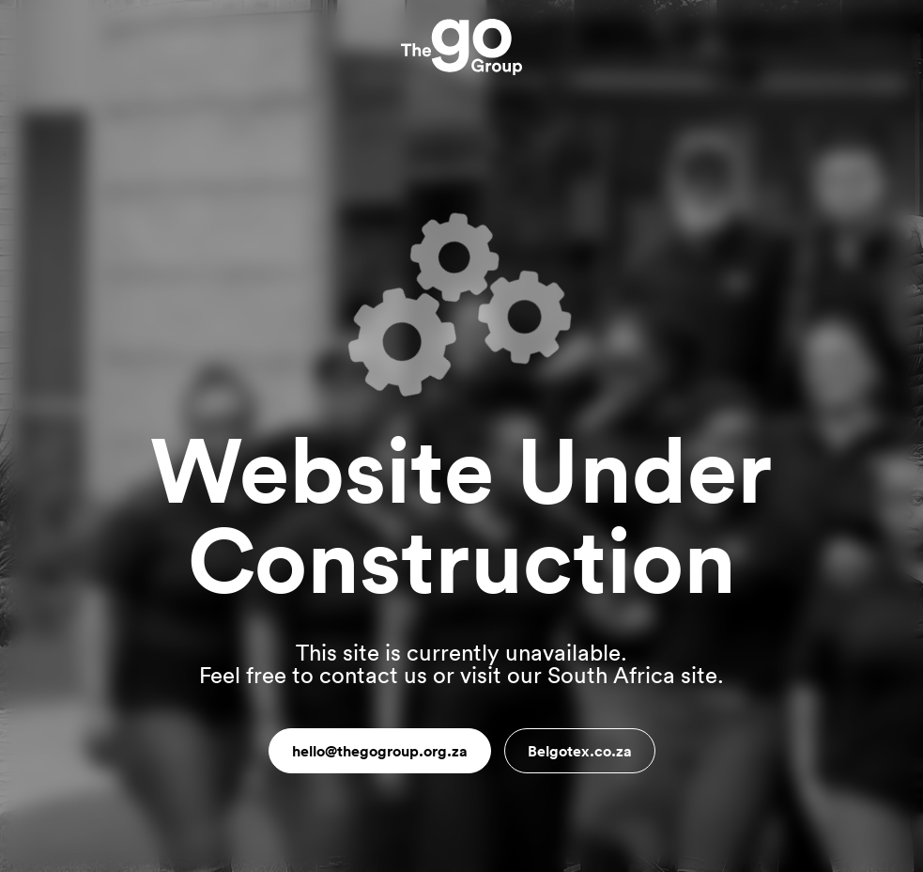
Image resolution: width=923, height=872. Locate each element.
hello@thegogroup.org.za (380, 750)
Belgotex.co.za (580, 750)
